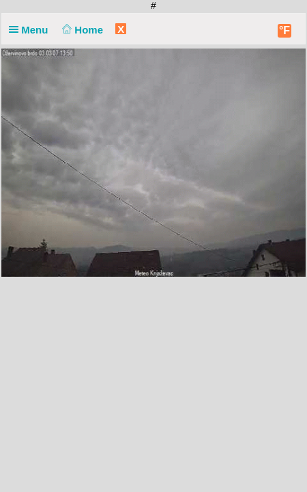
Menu (31, 30)
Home (81, 30)
